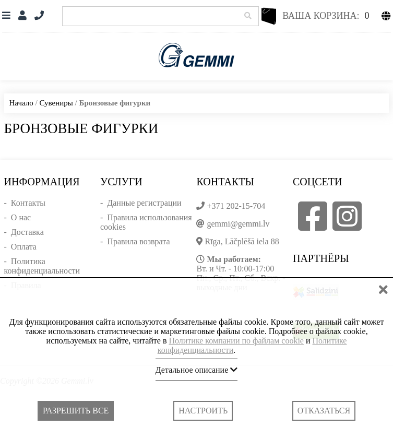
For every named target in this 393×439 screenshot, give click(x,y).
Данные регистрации (144, 202)
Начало (21, 103)
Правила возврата (138, 241)
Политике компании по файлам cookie (236, 340)
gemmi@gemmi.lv (238, 223)
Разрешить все (76, 410)
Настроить (203, 410)
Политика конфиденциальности (42, 266)
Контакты (28, 202)
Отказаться (323, 410)
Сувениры (56, 103)
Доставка (27, 232)
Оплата (24, 246)
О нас (21, 217)
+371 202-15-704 (236, 205)
